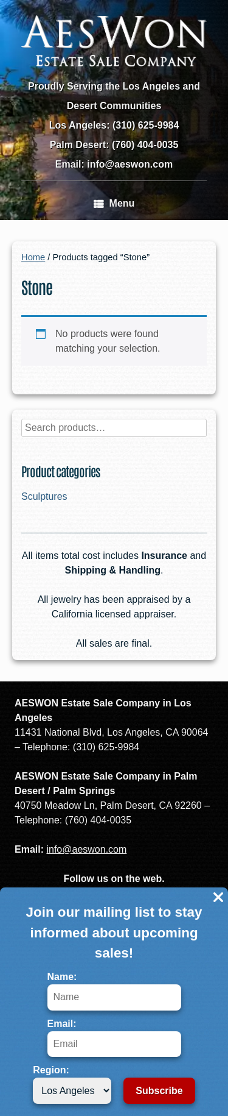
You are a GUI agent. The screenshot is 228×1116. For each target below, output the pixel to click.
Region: (72, 1084)
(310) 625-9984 (145, 125)
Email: (114, 1037)
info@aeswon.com (86, 849)
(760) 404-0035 (145, 145)
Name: (114, 991)
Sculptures (44, 496)
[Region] (72, 1091)
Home (33, 257)
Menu (114, 203)
